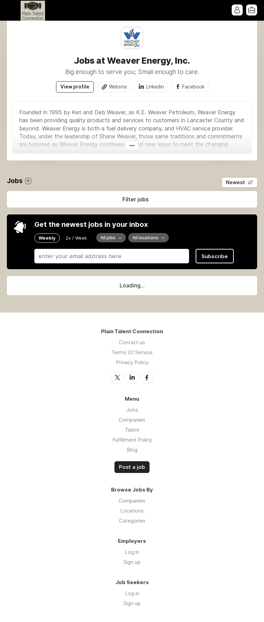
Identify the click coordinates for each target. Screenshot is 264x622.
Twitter (117, 377)
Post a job (132, 467)
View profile (74, 86)
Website (118, 86)
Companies (132, 420)
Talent (132, 429)
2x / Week (76, 238)
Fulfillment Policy (132, 439)
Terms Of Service (132, 352)
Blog (132, 449)
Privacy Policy (132, 362)
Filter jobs (135, 199)
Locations (132, 510)
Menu (12, 10)
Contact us (132, 342)
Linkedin (155, 86)
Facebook (193, 86)
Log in (132, 552)
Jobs (132, 410)
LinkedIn (132, 377)
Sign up (132, 562)
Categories (132, 520)
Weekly (47, 238)
